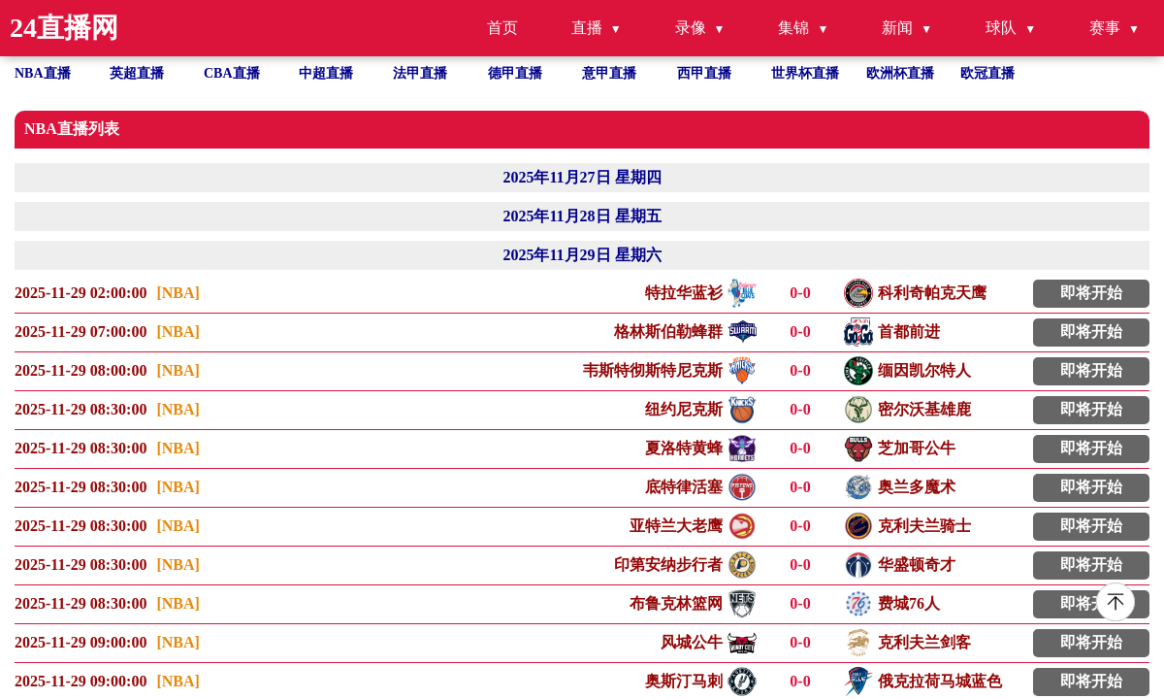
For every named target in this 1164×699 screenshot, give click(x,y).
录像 (690, 27)
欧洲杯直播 (900, 73)
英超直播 (137, 73)
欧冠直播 (987, 73)
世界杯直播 (805, 73)
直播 (586, 27)
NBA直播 (43, 73)
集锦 (793, 27)
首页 (502, 27)
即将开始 (1091, 292)
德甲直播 (515, 73)
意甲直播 (609, 73)
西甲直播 (704, 73)
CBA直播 (232, 73)
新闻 (897, 27)
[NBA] (177, 292)
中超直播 (326, 73)
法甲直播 (420, 73)
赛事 (1104, 27)
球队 (1001, 27)
